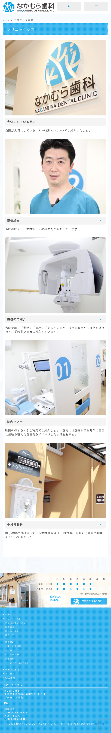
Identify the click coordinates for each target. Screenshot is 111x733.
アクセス (9, 674)
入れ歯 (8, 650)
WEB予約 (10, 678)
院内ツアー (11, 635)
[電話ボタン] (69, 6)
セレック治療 (12, 654)
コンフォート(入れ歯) (16, 663)
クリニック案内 (13, 619)
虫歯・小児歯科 (13, 646)
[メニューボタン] (96, 6)
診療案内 (9, 642)
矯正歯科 (9, 659)
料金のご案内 (12, 669)
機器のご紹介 (12, 631)
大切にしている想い (15, 623)
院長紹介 (9, 627)
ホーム (8, 615)
